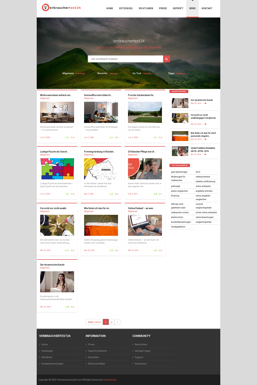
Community (141, 336)
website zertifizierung (205, 181)
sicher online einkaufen (206, 212)
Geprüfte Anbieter (97, 351)
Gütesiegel (126, 8)
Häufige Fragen (143, 351)
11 (67, 250)
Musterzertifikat (96, 363)
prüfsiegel (175, 186)
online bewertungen (205, 217)
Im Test (137, 73)
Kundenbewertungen (52, 363)
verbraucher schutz (180, 212)
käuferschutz (177, 217)
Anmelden (93, 357)
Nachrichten (141, 344)
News (192, 5)
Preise (163, 8)
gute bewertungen (179, 172)
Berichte (103, 73)
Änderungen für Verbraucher (178, 179)
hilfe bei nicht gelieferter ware (178, 206)
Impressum (141, 363)
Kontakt (207, 8)
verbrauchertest (203, 177)
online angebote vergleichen (203, 198)
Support (139, 357)
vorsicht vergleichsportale (203, 206)
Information (96, 336)
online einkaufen (203, 186)
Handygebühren (178, 227)
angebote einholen (204, 191)
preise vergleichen (179, 191)
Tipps (171, 73)
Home (109, 8)
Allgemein (68, 73)
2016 (198, 172)
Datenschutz (110, 379)
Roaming (175, 196)
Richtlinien (146, 8)
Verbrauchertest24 (54, 336)
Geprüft (178, 8)
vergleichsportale (203, 222)
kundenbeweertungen (181, 222)
